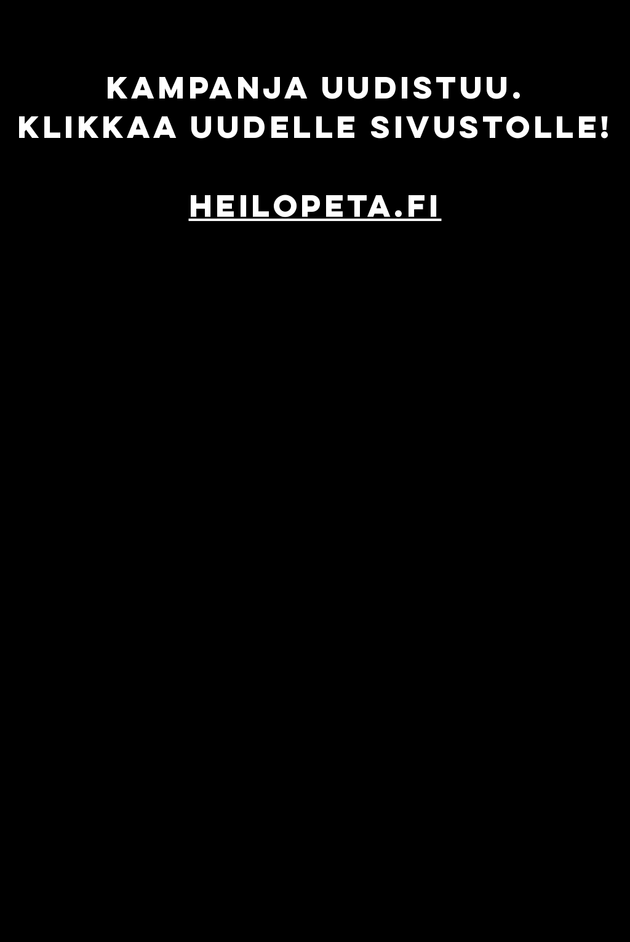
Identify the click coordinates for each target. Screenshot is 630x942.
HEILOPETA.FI (315, 205)
